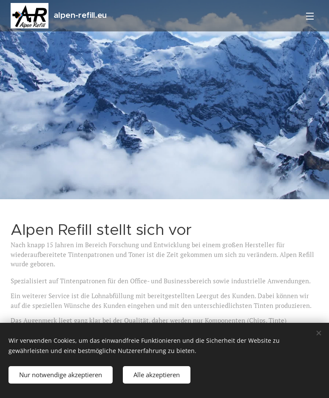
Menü (310, 16)
